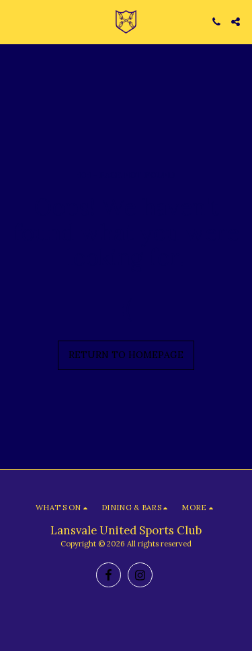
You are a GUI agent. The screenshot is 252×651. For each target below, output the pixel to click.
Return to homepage (126, 355)
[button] (14, 21)
